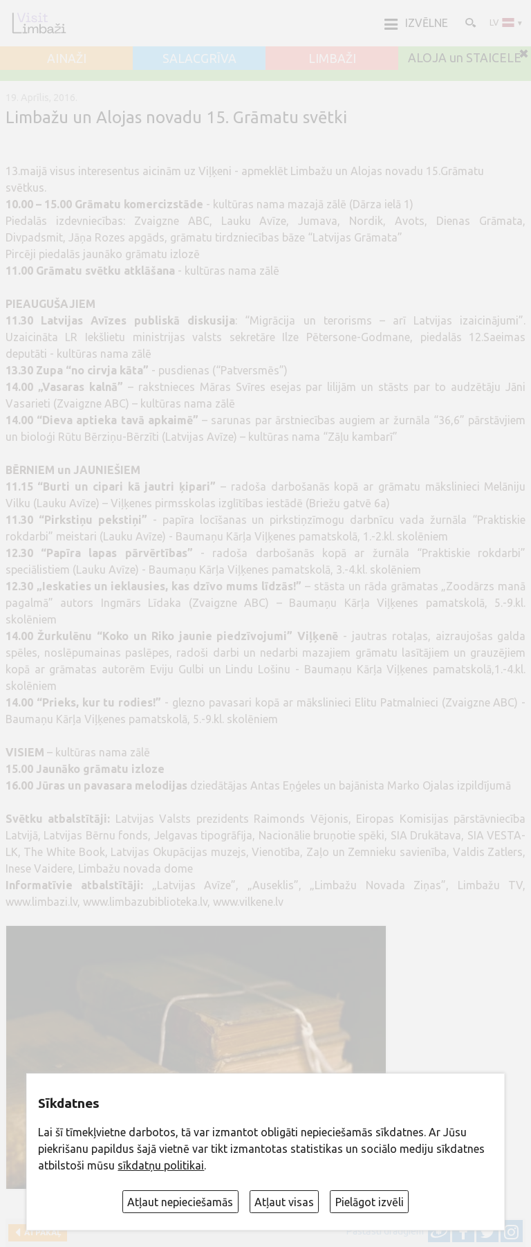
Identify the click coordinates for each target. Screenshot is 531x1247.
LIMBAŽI (332, 59)
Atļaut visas (284, 1202)
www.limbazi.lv (41, 901)
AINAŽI (66, 59)
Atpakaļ (40, 1232)
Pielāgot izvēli (369, 1202)
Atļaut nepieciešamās (180, 1202)
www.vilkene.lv (248, 901)
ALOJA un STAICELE (464, 58)
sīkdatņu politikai (161, 1165)
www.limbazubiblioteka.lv (145, 901)
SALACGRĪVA (199, 59)
